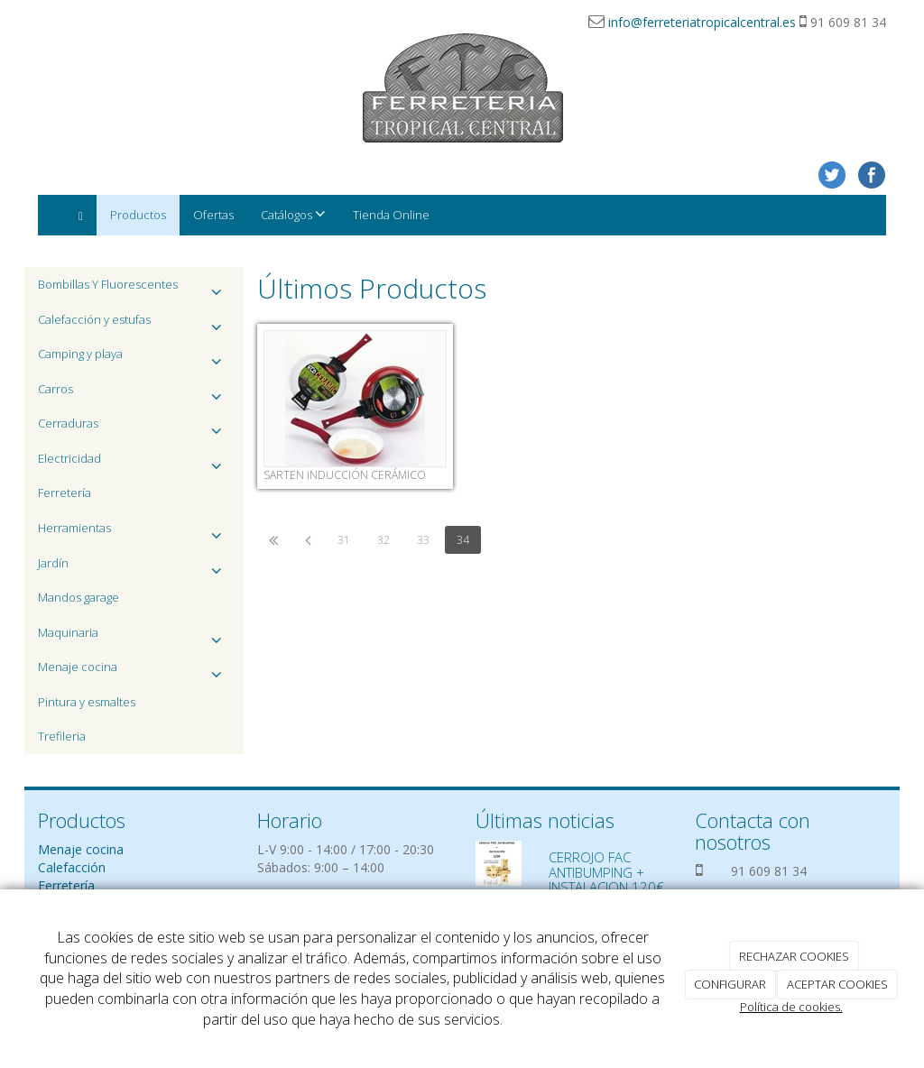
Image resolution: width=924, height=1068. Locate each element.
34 (463, 540)
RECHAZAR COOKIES (794, 956)
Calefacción (72, 867)
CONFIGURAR (730, 984)
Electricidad (134, 463)
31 (343, 540)
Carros (134, 394)
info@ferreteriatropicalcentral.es (702, 22)
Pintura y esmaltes (86, 702)
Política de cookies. (791, 1007)
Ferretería (64, 492)
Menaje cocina (134, 671)
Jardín (134, 568)
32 (383, 540)
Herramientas (134, 533)
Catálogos (293, 214)
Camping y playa (134, 358)
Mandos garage (78, 597)
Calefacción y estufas (134, 324)
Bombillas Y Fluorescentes (134, 289)
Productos (138, 215)
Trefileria (62, 736)
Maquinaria (134, 637)
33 (423, 540)
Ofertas (213, 215)
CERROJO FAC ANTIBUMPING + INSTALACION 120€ (606, 872)
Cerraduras (134, 428)
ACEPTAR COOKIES (837, 984)
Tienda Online (391, 215)
